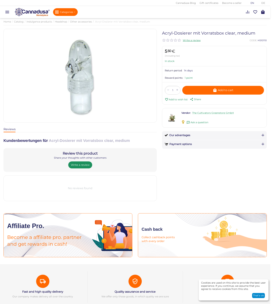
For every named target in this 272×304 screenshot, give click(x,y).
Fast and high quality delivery (42, 291)
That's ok (258, 295)
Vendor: (186, 112)
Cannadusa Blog (186, 3)
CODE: (253, 40)
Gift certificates (209, 3)
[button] (195, 99)
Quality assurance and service (135, 291)
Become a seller (232, 3)
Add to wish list (176, 99)
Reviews (9, 129)
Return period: (173, 70)
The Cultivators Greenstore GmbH (213, 112)
